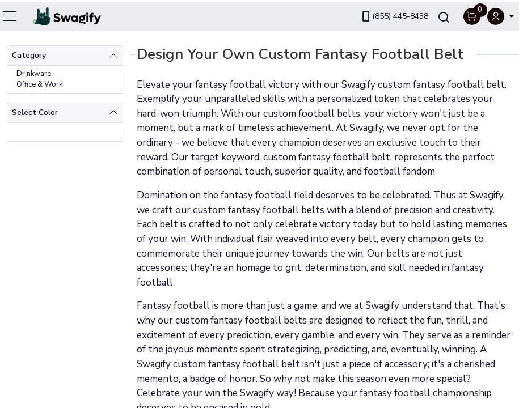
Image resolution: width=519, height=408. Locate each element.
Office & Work (39, 84)
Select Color (35, 112)
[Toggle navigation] (10, 14)
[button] (501, 14)
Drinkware (33, 74)
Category (29, 55)
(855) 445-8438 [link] (394, 14)
